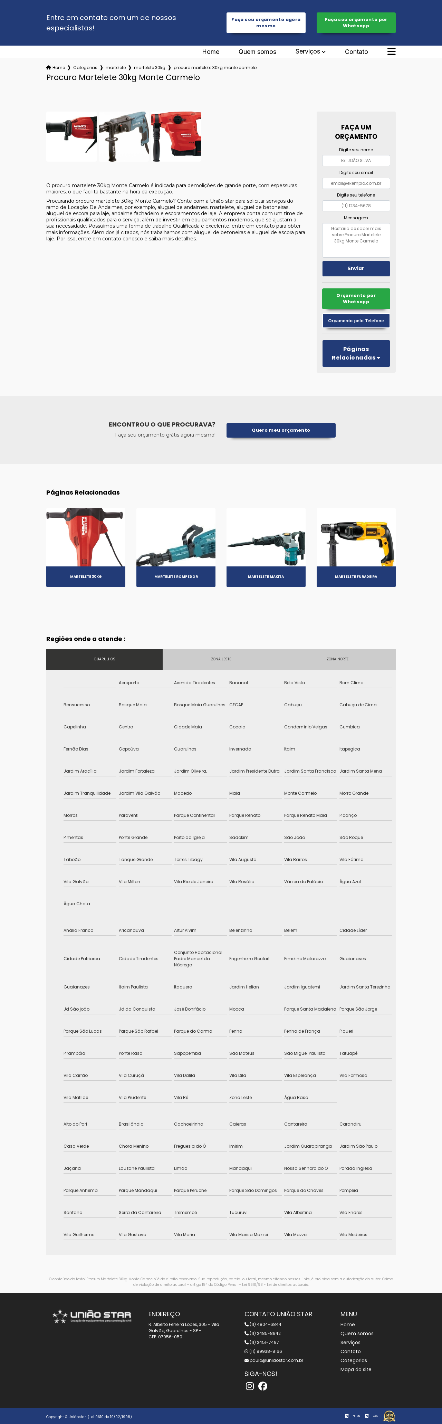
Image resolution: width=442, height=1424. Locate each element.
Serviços (308, 51)
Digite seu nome (356, 150)
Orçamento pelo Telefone (356, 320)
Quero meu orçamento (281, 430)
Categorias (85, 67)
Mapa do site (356, 1369)
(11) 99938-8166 (263, 1351)
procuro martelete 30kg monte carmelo (215, 67)
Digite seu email (356, 172)
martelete (116, 67)
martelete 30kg (149, 67)
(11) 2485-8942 (262, 1333)
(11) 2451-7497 (261, 1342)
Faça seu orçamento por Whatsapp (356, 23)
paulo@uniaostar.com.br (273, 1360)
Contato (356, 52)
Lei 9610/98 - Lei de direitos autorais (275, 1284)
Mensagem (356, 218)
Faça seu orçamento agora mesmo (265, 23)
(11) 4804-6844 (262, 1324)
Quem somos (257, 52)
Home (210, 52)
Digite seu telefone (356, 195)
